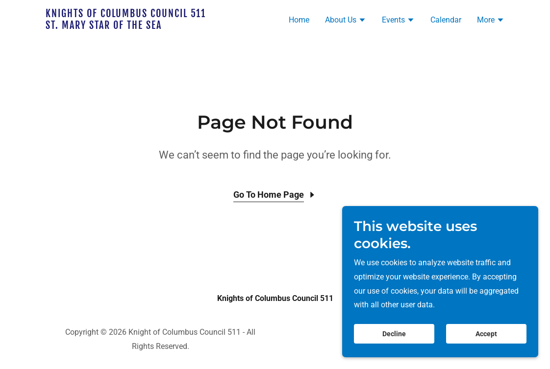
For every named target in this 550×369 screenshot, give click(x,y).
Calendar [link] (445, 19)
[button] (345, 21)
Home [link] (299, 19)
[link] (126, 26)
